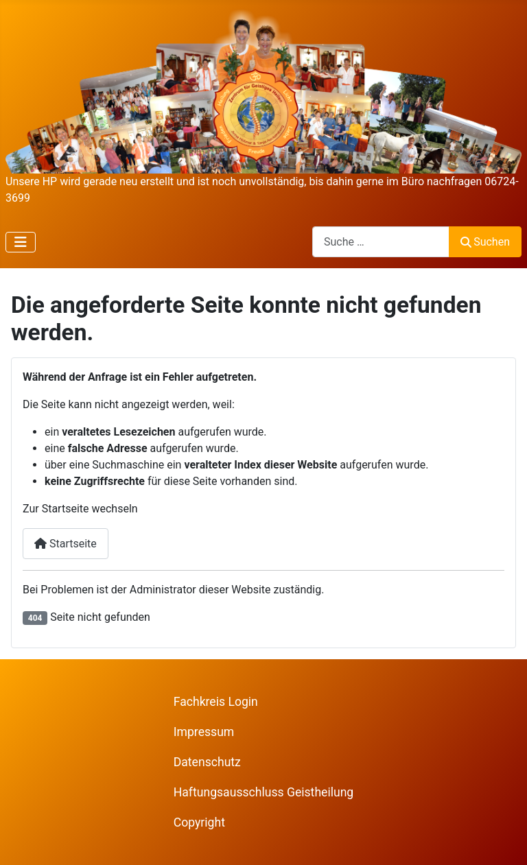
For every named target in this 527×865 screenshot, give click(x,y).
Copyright (199, 822)
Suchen (485, 241)
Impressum (204, 732)
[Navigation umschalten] (20, 242)
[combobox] (380, 241)
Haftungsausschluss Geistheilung (264, 792)
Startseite (65, 543)
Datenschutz (207, 762)
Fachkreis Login (216, 702)
